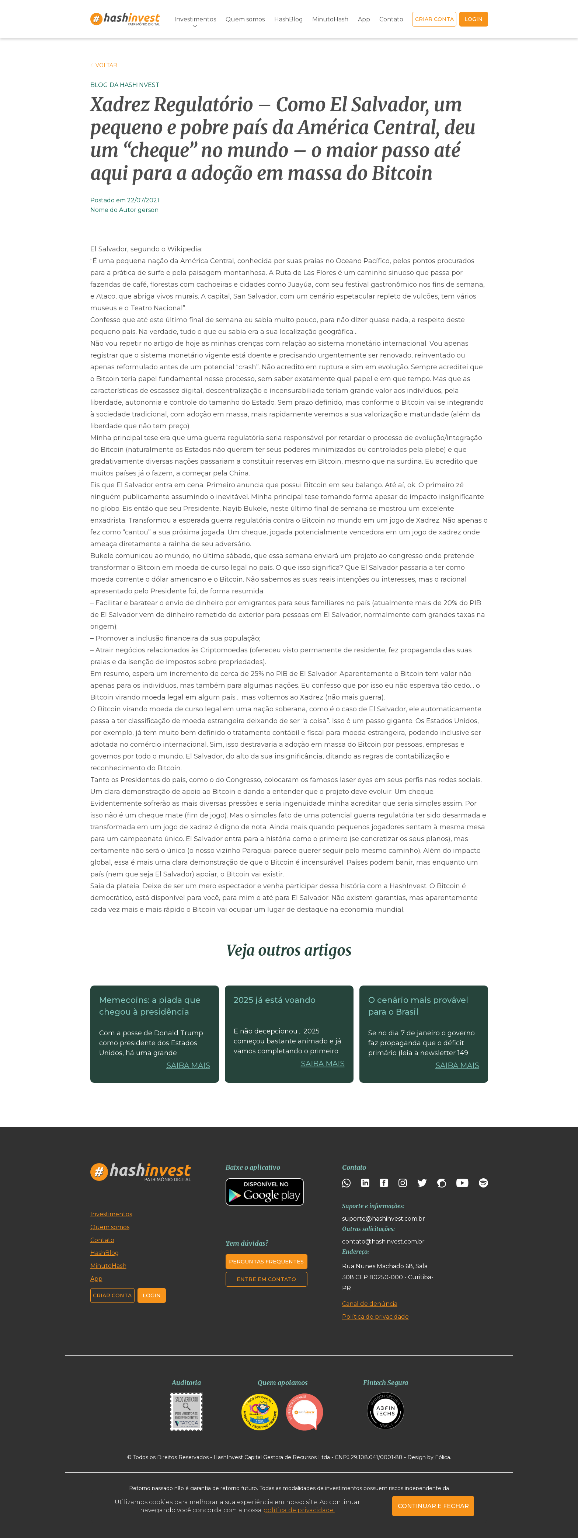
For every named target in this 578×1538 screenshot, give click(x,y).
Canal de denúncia (369, 1303)
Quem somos (245, 19)
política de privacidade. (299, 1510)
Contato (391, 19)
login (473, 19)
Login (152, 1295)
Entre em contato (266, 1279)
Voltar (103, 65)
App (364, 19)
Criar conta (434, 19)
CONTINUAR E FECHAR (433, 1506)
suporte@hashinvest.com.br (383, 1218)
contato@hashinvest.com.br (383, 1241)
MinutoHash (330, 19)
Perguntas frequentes (266, 1261)
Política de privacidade (375, 1316)
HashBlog (288, 19)
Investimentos (195, 19)
